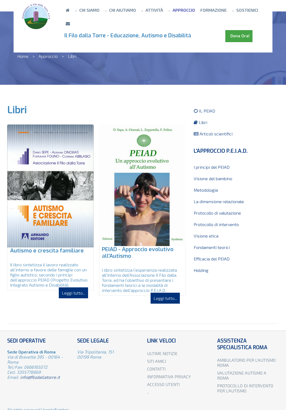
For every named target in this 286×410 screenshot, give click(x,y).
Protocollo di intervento (216, 224)
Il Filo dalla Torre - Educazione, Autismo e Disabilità (129, 35)
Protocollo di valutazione (217, 212)
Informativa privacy (169, 376)
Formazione (213, 10)
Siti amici (156, 361)
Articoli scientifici (213, 133)
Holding (201, 270)
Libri (200, 122)
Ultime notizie (162, 353)
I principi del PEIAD (212, 167)
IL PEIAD (204, 110)
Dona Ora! (239, 36)
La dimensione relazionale (219, 201)
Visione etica (206, 235)
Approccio (184, 10)
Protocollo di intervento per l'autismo (245, 388)
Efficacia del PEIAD (212, 258)
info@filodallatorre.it (40, 377)
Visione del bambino (213, 178)
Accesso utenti (163, 384)
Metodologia (206, 189)
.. (148, 392)
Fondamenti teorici (212, 247)
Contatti (156, 368)
